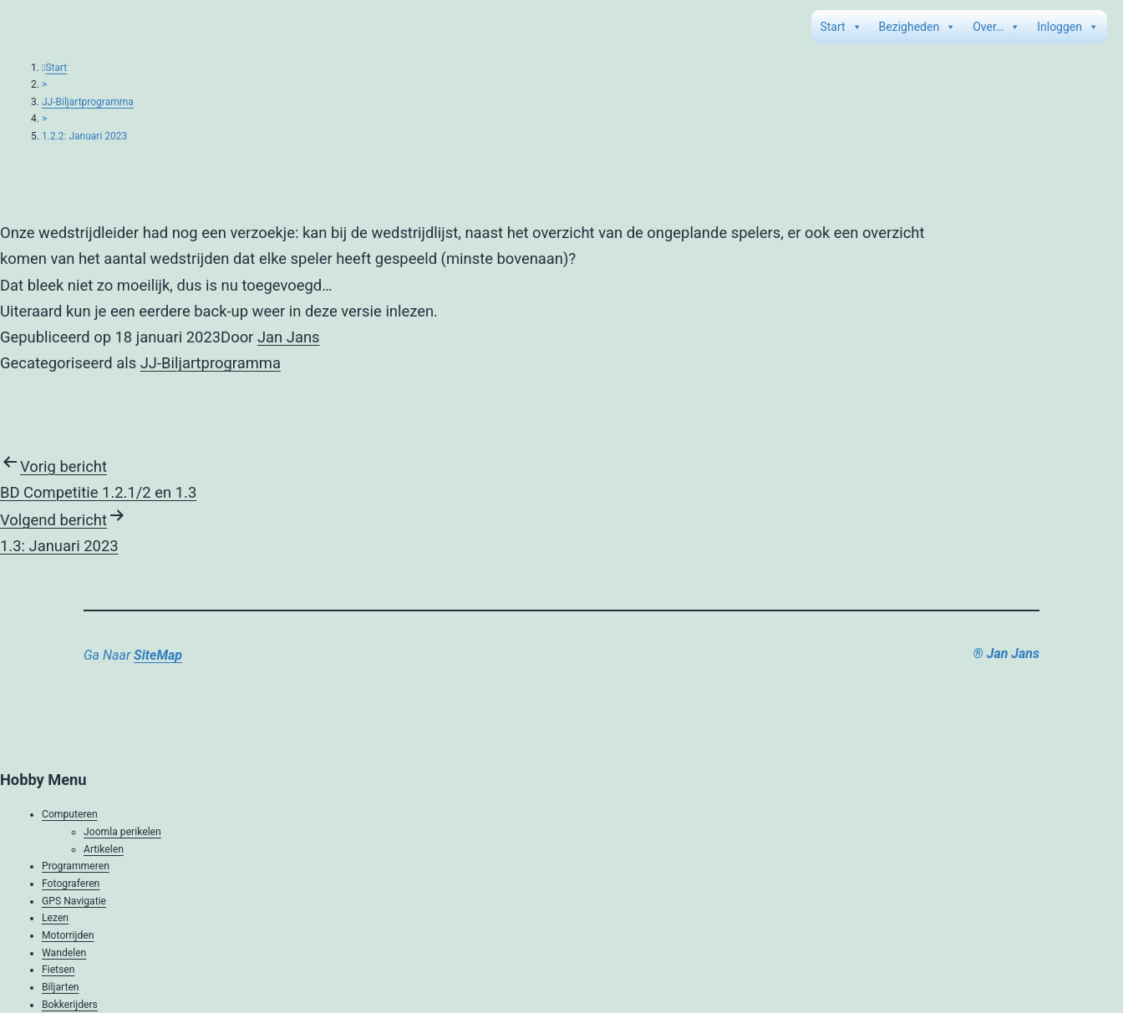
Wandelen (64, 953)
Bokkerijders (70, 1004)
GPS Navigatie (74, 901)
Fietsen (58, 969)
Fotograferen (70, 883)
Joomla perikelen (122, 832)
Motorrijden (68, 935)
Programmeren (75, 866)
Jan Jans (288, 337)
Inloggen (1068, 26)
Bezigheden (918, 26)
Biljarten (60, 987)
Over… (996, 26)
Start (840, 26)
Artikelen (104, 849)
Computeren (70, 814)
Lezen (55, 918)
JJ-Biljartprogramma (88, 102)
